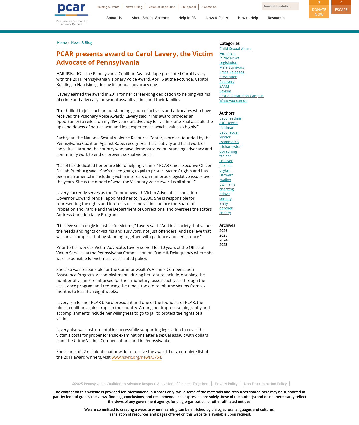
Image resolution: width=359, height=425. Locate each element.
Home (62, 42)
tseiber (225, 156)
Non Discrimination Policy (265, 383)
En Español (189, 7)
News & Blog (134, 7)
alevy (223, 203)
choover (226, 160)
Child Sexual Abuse (235, 48)
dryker (224, 170)
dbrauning (228, 151)
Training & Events (107, 7)
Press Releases (231, 72)
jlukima (225, 165)
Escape (341, 6)
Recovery (226, 81)
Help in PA (187, 17)
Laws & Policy (217, 17)
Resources (276, 17)
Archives (227, 225)
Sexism (225, 91)
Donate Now (319, 8)
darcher (226, 208)
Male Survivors (231, 67)
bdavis (224, 193)
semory (225, 198)
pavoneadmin (230, 118)
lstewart (226, 175)
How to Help (248, 17)
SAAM (224, 86)
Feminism (227, 53)
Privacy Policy (226, 383)
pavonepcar (229, 132)
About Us (114, 17)
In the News (229, 58)
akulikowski (228, 123)
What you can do (233, 100)
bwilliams (227, 184)
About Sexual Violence (150, 17)
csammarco (229, 141)
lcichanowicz (230, 146)
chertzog (226, 189)
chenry (225, 212)
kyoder (225, 137)
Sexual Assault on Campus (241, 95)
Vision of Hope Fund (162, 7)
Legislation (228, 62)
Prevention (228, 76)
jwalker (225, 179)
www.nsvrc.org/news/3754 (136, 357)
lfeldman (226, 127)
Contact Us (209, 7)
